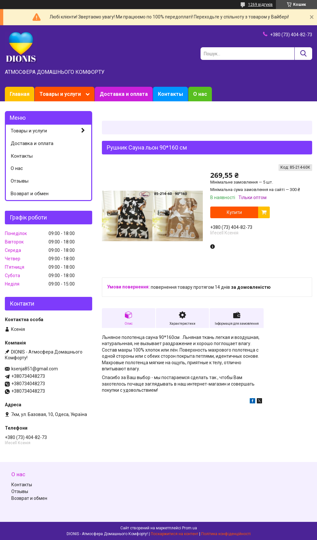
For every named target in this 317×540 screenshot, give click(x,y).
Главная (19, 94)
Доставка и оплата (124, 94)
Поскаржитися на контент (174, 534)
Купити (234, 212)
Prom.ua (189, 528)
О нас (200, 94)
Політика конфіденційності (226, 534)
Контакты (170, 94)
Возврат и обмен (30, 194)
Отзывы (19, 181)
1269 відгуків (260, 4)
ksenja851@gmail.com (34, 368)
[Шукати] (303, 53)
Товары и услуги (60, 94)
